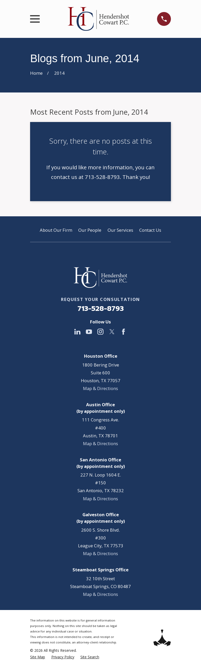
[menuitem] (37, 657)
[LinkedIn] (77, 332)
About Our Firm (56, 230)
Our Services (120, 230)
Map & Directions (100, 388)
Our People (89, 230)
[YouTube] (89, 332)
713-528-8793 (100, 308)
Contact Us (150, 230)
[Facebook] (123, 332)
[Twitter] (112, 332)
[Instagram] (100, 332)
